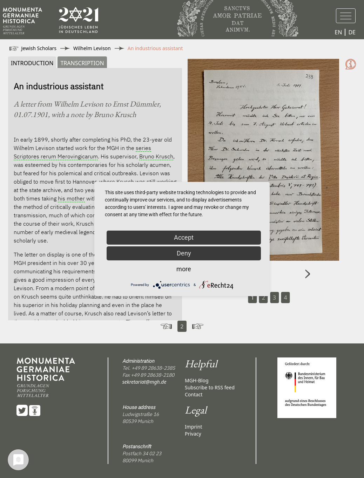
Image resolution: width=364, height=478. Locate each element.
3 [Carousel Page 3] (274, 297)
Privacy (193, 433)
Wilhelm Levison (92, 48)
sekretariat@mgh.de (144, 381)
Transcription (82, 63)
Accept (184, 237)
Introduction (32, 63)
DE (352, 32)
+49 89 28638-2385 (153, 368)
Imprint (193, 426)
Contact (194, 394)
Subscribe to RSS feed (210, 387)
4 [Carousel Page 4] (285, 297)
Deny (184, 253)
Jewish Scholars (39, 48)
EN (338, 32)
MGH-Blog (197, 380)
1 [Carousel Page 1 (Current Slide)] (252, 297)
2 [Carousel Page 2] (263, 297)
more (183, 269)
